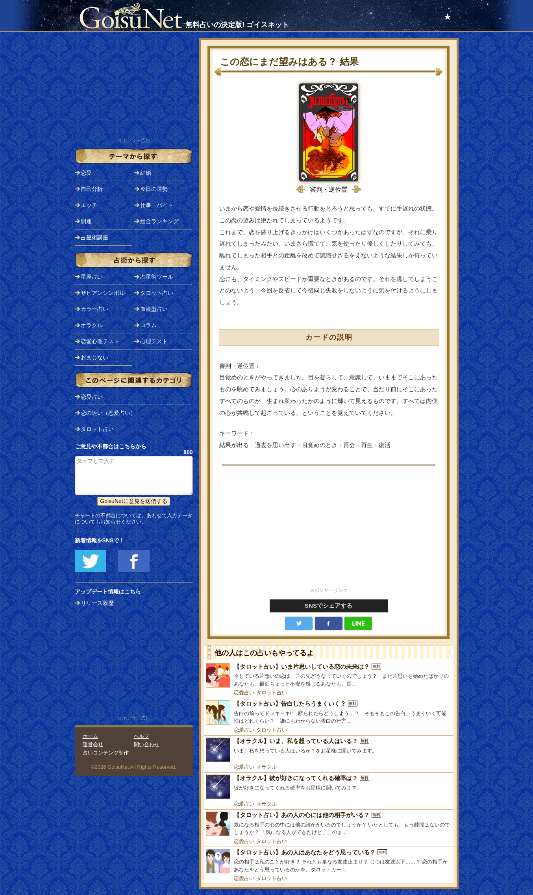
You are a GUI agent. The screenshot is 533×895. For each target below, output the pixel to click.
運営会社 (93, 744)
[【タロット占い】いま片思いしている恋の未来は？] (328, 675)
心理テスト (154, 341)
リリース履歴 (97, 603)
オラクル (266, 767)
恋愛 (86, 173)
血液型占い (154, 309)
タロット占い (271, 692)
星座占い (92, 277)
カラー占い (94, 309)
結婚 (145, 173)
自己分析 (92, 189)
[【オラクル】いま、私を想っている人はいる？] (328, 750)
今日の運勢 (154, 189)
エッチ (89, 205)
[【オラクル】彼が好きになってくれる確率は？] (328, 787)
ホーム (90, 736)
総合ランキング (159, 221)
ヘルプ (141, 736)
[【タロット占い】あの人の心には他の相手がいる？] (328, 824)
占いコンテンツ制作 (106, 753)
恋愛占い (244, 692)
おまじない (94, 357)
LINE (358, 623)
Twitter (299, 623)
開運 (86, 221)
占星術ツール (156, 277)
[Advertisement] (329, 531)
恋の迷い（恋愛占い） (108, 413)
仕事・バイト (156, 205)
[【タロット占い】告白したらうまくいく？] (328, 712)
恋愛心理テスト (100, 341)
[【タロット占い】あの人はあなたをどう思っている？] (328, 861)
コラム (148, 325)
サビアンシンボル (103, 293)
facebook (328, 623)
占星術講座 (94, 237)
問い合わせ (146, 744)
